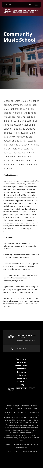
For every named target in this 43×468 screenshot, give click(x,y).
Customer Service (11, 406)
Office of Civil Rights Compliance (17, 435)
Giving (22, 384)
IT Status (21, 362)
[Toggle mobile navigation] (36, 5)
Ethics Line (33, 406)
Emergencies (21, 359)
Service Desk (32, 451)
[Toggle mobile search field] (30, 5)
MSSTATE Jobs (21, 365)
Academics (21, 368)
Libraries (21, 375)
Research (21, 372)
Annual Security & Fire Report (27, 408)
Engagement (22, 378)
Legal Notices (10, 408)
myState (9, 4)
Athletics (21, 381)
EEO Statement (23, 406)
